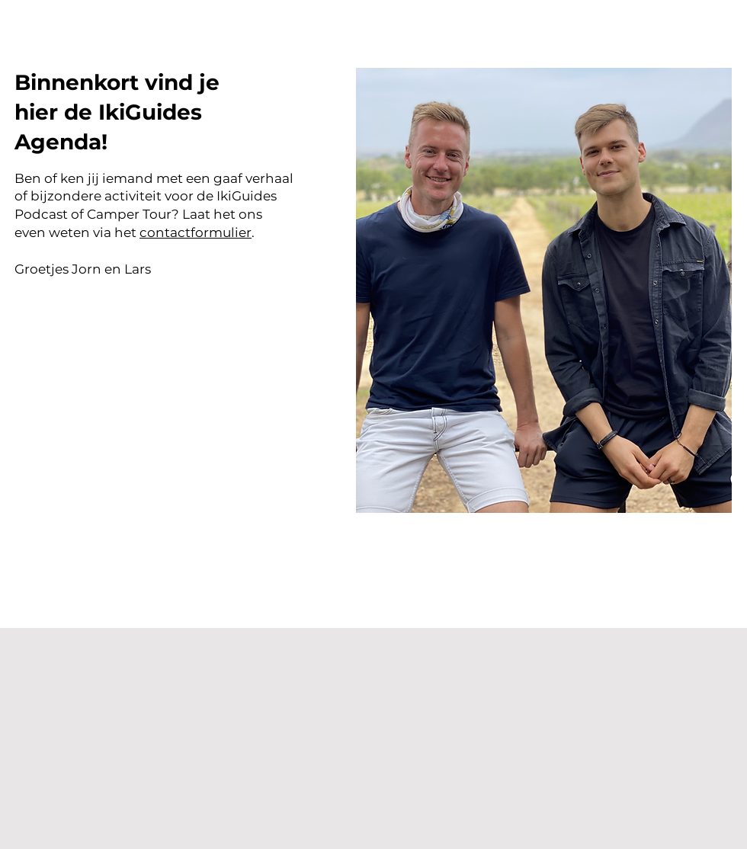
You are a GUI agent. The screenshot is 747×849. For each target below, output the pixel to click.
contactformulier (195, 232)
